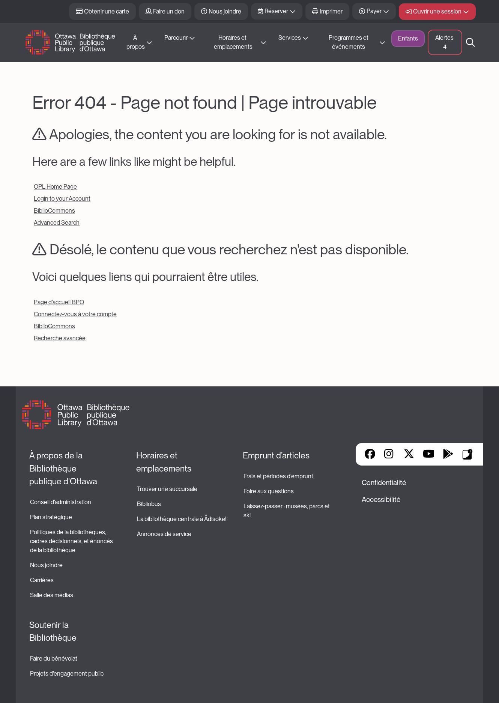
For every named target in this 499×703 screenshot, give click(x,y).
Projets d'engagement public (67, 673)
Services (289, 37)
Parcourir (176, 37)
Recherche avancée (60, 338)
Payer (374, 11)
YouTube (428, 455)
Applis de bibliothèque (467, 454)
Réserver (276, 11)
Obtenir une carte (106, 11)
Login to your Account (62, 198)
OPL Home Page (55, 186)
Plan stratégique (51, 517)
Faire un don (169, 11)
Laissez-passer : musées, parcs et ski (287, 511)
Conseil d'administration (60, 502)
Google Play (448, 455)
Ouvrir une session (437, 11)
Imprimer (331, 11)
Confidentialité (384, 482)
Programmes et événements (349, 42)
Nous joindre (225, 11)
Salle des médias (51, 595)
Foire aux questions (268, 491)
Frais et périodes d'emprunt (278, 476)
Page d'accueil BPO (59, 302)
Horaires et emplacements (233, 42)
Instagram (389, 455)
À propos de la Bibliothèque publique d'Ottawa (63, 468)
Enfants (408, 38)
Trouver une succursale (167, 489)
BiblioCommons (54, 210)
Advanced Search (57, 222)
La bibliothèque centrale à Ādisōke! (181, 519)
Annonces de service (164, 534)
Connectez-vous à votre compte (75, 314)
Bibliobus (149, 504)
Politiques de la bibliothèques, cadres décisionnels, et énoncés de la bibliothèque (72, 541)
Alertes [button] (445, 42)
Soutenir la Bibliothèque (53, 631)
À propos (135, 42)
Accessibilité (381, 499)
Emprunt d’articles (276, 455)
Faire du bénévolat (53, 658)
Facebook (370, 455)
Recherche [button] (470, 42)
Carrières (42, 580)
